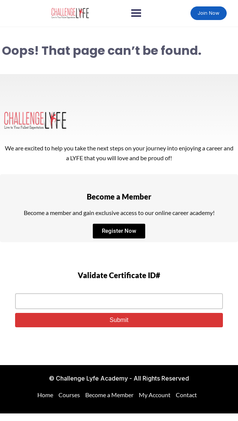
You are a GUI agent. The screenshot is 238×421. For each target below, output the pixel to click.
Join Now (209, 13)
